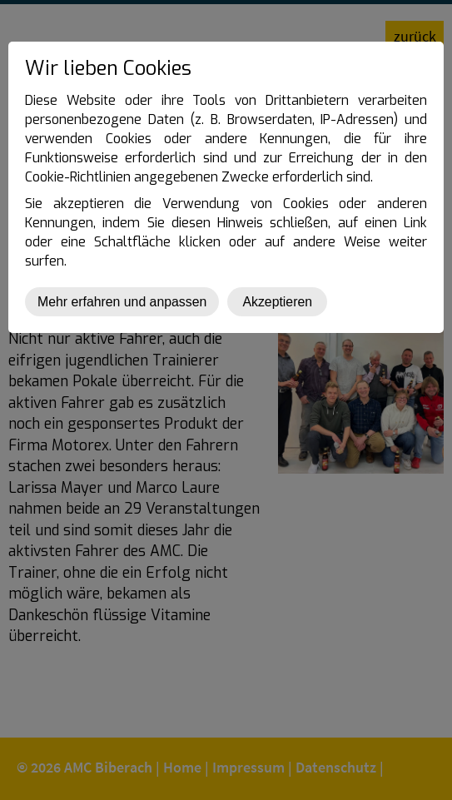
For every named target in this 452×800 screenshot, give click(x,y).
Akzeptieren (277, 302)
